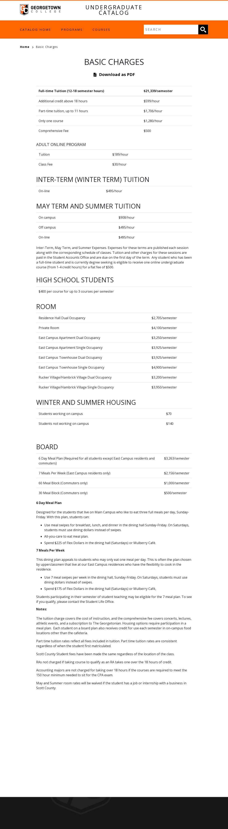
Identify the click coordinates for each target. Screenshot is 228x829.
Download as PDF (117, 74)
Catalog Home (35, 29)
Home (26, 47)
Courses (101, 29)
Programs (72, 29)
